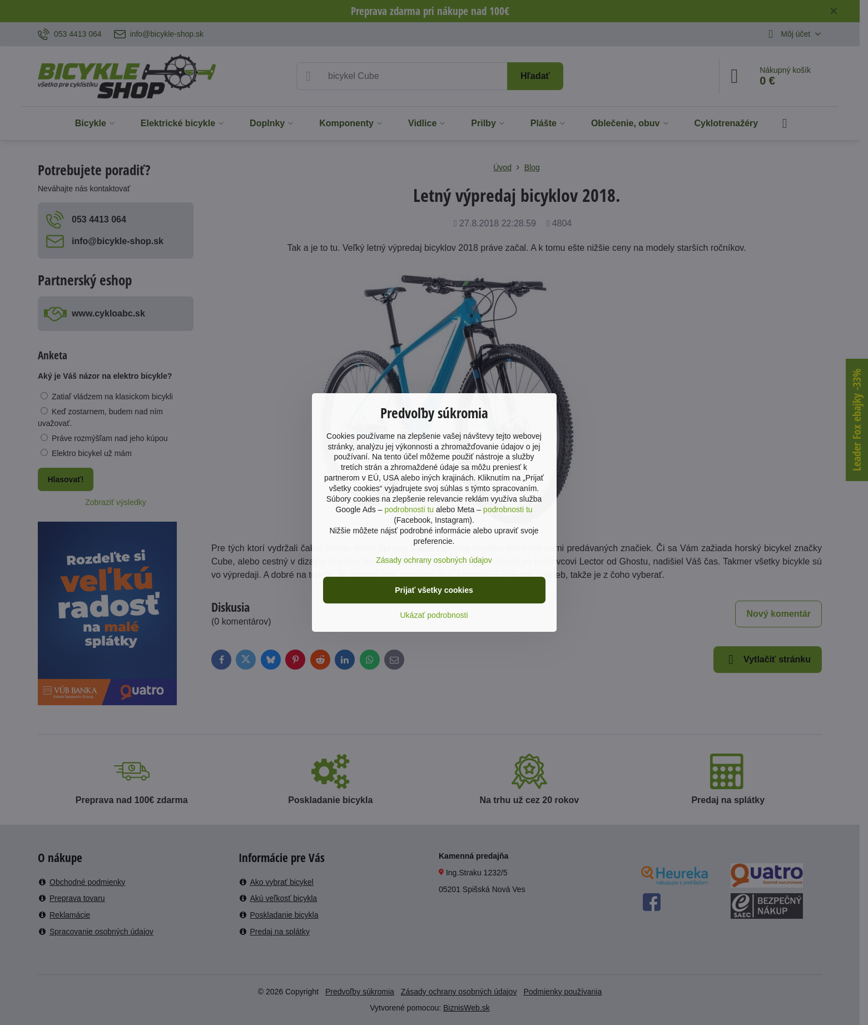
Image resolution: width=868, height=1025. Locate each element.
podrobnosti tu (409, 509)
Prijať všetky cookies (434, 590)
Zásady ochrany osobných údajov (434, 560)
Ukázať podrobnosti (434, 615)
